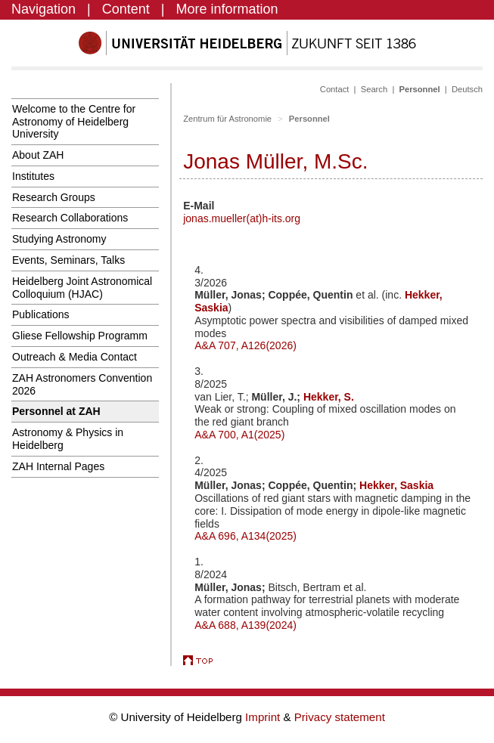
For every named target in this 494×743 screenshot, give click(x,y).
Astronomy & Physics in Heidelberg (67, 438)
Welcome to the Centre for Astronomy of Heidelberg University (73, 122)
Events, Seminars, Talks (68, 260)
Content (126, 9)
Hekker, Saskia (396, 485)
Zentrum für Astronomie (227, 118)
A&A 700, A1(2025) (239, 435)
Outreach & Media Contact (74, 357)
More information (227, 9)
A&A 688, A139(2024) (245, 625)
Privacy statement (339, 716)
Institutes (33, 176)
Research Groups (53, 197)
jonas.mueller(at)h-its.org (241, 218)
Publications (41, 314)
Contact (335, 89)
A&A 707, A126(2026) (245, 345)
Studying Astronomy (59, 239)
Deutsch (467, 89)
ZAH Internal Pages (58, 466)
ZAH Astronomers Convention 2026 (82, 384)
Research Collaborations (70, 218)
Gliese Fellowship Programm (80, 336)
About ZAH (38, 155)
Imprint (264, 716)
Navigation (43, 9)
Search (374, 89)
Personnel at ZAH (56, 411)
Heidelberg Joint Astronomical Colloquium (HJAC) (82, 287)
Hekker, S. (328, 397)
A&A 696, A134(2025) (245, 536)
